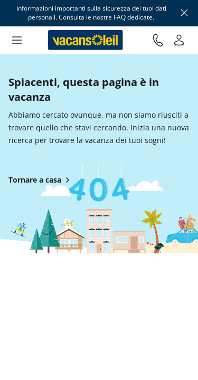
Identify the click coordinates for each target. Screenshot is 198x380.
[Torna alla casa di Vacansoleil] (85, 40)
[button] (16, 40)
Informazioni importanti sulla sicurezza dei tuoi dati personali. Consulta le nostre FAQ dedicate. (91, 13)
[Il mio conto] (179, 40)
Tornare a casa (41, 180)
